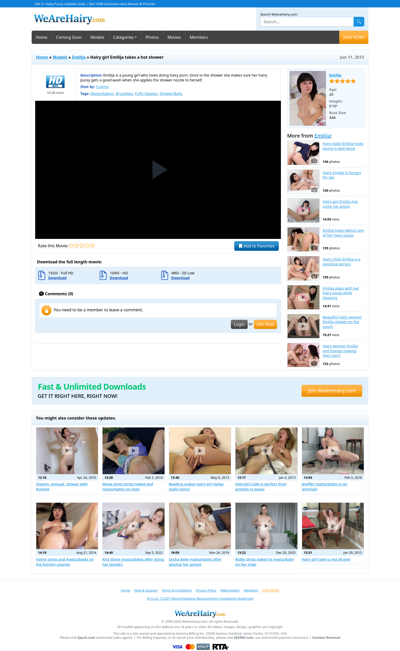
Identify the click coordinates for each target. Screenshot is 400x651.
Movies (174, 37)
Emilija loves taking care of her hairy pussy (343, 233)
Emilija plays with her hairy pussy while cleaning (341, 293)
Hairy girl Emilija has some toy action (340, 204)
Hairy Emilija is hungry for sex (342, 175)
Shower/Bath (170, 93)
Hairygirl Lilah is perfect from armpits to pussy (260, 487)
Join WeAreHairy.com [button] (332, 390)
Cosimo (102, 86)
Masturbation (102, 93)
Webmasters (230, 590)
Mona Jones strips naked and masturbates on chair (127, 487)
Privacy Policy (206, 590)
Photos (152, 37)
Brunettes (124, 93)
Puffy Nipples (146, 93)
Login (239, 324)
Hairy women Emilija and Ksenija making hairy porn (340, 351)
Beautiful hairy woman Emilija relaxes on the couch (342, 322)
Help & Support (146, 590)
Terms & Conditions (177, 590)
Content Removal (326, 637)
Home (41, 37)
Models (97, 37)
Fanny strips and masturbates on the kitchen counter (65, 562)
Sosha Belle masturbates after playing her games (195, 562)
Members (199, 37)
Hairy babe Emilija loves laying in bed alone (343, 146)
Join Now (265, 324)
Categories (123, 37)
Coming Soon (69, 37)
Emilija (78, 57)
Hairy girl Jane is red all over (326, 559)
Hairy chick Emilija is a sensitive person (341, 261)
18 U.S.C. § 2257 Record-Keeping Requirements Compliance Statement (200, 598)
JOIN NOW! (353, 37)
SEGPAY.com (243, 637)
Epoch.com (86, 637)
